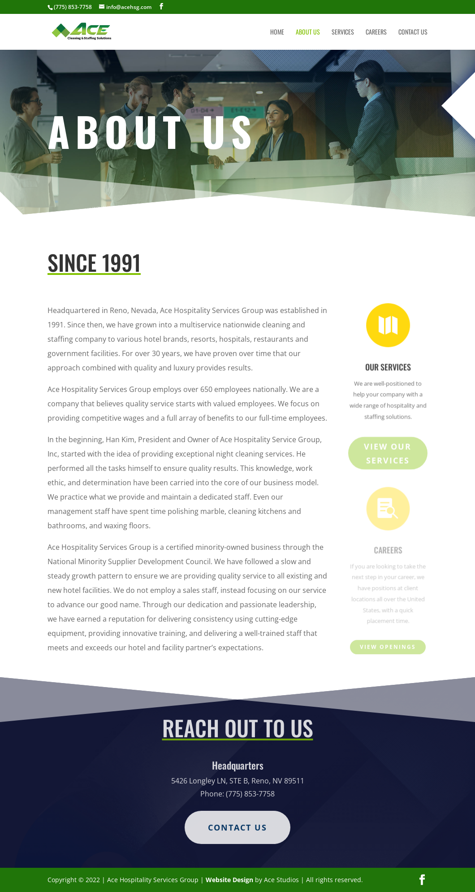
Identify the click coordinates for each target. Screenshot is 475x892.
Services (343, 32)
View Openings (388, 647)
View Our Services (387, 454)
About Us (308, 32)
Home (277, 32)
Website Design (229, 879)
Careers (376, 32)
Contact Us (413, 32)
